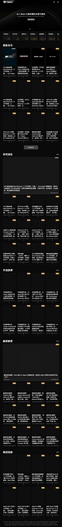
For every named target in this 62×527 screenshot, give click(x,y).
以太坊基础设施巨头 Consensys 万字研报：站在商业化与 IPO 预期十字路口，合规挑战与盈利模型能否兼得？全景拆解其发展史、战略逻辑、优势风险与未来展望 (38, 257)
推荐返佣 (28, 524)
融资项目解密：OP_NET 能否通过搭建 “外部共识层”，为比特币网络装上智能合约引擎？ (52, 396)
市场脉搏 (8, 270)
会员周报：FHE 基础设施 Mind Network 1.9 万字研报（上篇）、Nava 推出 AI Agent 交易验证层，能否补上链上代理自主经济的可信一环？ (38, 70)
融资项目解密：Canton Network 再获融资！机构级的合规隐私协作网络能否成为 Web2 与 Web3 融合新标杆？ (38, 440)
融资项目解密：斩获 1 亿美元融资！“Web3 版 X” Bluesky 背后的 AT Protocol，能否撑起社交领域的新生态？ (38, 396)
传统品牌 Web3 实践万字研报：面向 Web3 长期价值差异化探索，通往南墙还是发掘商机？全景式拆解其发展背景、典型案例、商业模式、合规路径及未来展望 (52, 477)
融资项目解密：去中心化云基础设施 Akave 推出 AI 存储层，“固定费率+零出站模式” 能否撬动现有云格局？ (9, 418)
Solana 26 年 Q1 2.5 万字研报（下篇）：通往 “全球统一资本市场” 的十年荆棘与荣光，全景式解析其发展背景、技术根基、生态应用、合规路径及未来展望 (23, 233)
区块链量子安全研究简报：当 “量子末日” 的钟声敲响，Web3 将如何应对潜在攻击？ (52, 135)
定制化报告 (14, 524)
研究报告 (8, 154)
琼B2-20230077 (12, 523)
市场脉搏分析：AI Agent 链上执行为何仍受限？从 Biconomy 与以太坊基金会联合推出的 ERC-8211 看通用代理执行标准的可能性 (38, 103)
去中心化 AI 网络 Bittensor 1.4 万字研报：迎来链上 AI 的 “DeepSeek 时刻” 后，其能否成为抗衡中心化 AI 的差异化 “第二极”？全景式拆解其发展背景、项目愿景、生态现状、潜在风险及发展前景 (9, 135)
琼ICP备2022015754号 (21, 523)
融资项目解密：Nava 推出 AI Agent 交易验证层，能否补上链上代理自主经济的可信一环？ (52, 70)
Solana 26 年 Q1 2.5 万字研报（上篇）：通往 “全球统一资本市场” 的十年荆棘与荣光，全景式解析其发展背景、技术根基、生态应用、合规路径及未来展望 (38, 233)
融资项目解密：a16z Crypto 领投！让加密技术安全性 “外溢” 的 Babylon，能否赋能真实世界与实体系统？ (52, 418)
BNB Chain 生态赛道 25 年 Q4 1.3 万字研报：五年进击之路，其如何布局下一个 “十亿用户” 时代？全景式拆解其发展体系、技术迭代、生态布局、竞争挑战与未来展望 (52, 510)
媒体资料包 (49, 524)
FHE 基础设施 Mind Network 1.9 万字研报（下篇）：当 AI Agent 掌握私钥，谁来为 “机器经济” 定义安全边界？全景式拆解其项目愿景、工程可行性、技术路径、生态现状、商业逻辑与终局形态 (9, 70)
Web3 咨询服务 (21, 524)
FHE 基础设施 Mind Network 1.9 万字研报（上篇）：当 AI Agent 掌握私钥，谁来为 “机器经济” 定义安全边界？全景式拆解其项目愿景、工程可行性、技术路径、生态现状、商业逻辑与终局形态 (9, 103)
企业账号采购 (7, 524)
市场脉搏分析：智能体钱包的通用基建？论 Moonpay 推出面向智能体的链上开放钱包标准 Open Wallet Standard (52, 295)
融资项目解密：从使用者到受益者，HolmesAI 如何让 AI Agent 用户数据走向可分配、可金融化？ (23, 440)
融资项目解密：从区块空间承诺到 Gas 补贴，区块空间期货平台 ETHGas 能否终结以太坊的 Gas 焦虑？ (9, 440)
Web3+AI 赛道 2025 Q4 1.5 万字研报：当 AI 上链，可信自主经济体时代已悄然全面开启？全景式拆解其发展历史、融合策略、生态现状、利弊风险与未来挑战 (38, 510)
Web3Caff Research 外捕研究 (21, 521)
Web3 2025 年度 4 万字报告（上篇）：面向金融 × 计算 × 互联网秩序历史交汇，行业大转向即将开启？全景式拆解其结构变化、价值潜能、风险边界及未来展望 (23, 510)
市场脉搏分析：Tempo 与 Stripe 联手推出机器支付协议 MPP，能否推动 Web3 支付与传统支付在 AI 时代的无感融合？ (9, 328)
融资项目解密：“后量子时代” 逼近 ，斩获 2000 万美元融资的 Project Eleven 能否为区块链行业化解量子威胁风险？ (38, 418)
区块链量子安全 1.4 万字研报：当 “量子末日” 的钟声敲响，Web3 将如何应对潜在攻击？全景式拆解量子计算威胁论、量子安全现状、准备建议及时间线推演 (38, 210)
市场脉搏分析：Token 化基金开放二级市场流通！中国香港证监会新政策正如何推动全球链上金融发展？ (23, 70)
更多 (57, 154)
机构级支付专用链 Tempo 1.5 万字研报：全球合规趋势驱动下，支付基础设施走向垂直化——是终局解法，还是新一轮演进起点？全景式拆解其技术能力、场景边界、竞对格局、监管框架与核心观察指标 (52, 210)
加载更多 (31, 147)
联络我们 (55, 524)
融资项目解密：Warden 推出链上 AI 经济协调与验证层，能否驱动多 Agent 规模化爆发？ (24, 418)
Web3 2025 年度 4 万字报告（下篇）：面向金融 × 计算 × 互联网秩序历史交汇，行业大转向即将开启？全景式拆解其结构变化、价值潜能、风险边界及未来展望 (9, 510)
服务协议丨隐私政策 (41, 524)
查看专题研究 (31, 19)
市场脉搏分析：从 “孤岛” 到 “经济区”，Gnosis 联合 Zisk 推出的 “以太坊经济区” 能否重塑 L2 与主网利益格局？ (38, 295)
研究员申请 (45, 523)
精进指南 (8, 452)
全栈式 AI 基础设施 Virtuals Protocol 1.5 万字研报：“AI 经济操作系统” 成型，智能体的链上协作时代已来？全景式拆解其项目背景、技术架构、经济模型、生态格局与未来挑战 (9, 233)
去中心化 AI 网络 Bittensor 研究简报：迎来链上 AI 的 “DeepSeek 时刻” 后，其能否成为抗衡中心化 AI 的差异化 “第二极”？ (52, 103)
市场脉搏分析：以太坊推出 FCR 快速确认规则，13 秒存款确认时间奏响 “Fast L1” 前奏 (24, 328)
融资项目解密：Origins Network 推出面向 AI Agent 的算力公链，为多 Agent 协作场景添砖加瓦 (24, 396)
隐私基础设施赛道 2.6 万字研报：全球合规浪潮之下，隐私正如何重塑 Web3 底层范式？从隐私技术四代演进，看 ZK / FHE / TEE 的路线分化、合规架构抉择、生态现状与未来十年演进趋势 (52, 257)
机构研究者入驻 (52, 523)
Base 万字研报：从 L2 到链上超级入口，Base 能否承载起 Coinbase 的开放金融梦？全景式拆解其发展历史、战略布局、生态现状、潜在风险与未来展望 (52, 233)
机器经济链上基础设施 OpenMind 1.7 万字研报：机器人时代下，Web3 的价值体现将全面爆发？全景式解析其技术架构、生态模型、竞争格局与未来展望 (9, 257)
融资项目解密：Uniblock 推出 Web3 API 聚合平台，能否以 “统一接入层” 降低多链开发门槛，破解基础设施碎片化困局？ (38, 135)
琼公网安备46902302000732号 (34, 523)
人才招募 (33, 524)
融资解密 (8, 341)
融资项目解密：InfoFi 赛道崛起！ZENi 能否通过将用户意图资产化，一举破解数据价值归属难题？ (52, 440)
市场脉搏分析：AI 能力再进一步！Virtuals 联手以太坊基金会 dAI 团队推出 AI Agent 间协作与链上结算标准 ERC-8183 (52, 328)
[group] (7, 36)
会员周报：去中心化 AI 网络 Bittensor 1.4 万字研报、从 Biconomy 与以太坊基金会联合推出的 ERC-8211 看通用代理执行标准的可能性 (23, 103)
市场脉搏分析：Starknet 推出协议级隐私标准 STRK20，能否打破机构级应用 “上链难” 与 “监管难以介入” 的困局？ (38, 328)
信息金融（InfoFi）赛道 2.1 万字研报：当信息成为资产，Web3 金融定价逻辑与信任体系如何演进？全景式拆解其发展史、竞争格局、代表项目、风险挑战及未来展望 (24, 257)
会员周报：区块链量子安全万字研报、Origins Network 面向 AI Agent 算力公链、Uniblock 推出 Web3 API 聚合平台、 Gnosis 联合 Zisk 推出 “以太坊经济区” (23, 135)
